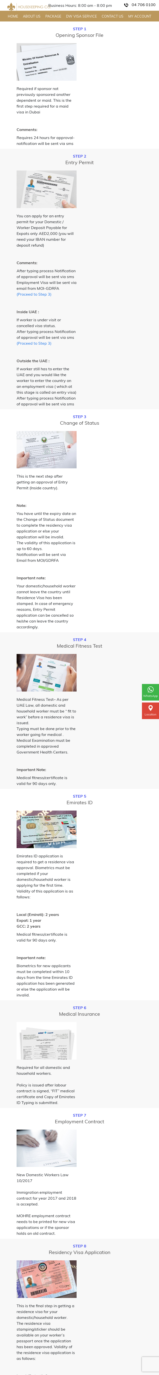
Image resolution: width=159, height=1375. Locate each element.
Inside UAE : (28, 311)
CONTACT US (112, 16)
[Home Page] (29, 6)
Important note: (31, 577)
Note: (21, 505)
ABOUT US (31, 16)
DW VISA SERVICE (81, 16)
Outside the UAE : (33, 360)
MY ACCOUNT (139, 16)
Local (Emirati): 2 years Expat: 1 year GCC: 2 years (38, 920)
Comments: (27, 129)
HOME (13, 16)
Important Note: (31, 769)
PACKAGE (53, 16)
